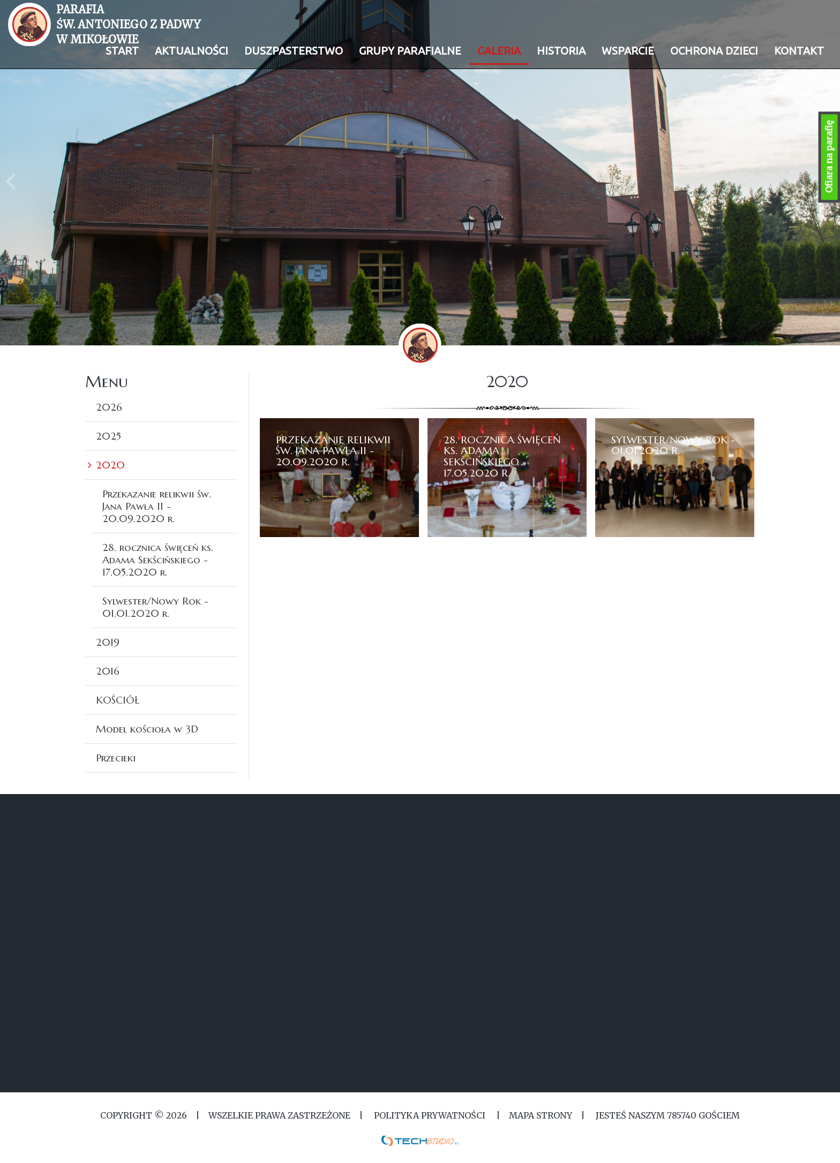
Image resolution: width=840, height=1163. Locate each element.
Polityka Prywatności (430, 1115)
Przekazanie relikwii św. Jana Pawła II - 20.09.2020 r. (156, 506)
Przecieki (116, 757)
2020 (110, 464)
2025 (108, 435)
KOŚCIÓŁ (117, 699)
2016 (107, 670)
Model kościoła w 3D (147, 728)
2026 (109, 407)
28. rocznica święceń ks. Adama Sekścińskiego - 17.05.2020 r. (157, 559)
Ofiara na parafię (829, 157)
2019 (107, 642)
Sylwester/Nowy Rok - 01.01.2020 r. (155, 607)
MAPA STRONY (540, 1115)
